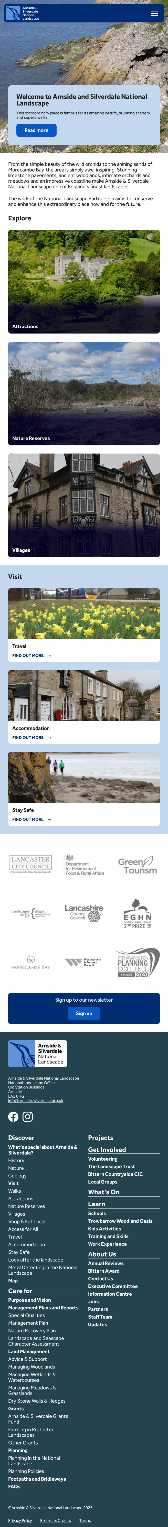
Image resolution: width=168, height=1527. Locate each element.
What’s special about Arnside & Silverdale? (43, 1150)
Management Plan (28, 1323)
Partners (98, 1309)
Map (13, 1280)
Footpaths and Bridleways (37, 1479)
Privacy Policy (20, 1520)
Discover (21, 1138)
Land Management (29, 1351)
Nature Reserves (26, 1206)
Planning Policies (26, 1471)
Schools (97, 1213)
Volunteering (103, 1159)
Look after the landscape (35, 1260)
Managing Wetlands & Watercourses (32, 1377)
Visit (13, 1183)
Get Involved (107, 1150)
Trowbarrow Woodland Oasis (120, 1221)
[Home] (22, 19)
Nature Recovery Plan (32, 1330)
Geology (17, 1175)
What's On (104, 1192)
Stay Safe (19, 1252)
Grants (16, 1408)
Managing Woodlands (31, 1367)
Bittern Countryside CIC (115, 1174)
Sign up (84, 1013)
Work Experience (107, 1244)
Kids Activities (104, 1228)
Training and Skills (108, 1236)
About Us (102, 1254)
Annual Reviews (106, 1263)
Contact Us (100, 1278)
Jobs (93, 1301)
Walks (14, 1191)
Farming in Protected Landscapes (31, 1432)
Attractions (20, 1198)
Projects (100, 1138)
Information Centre (110, 1294)
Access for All (23, 1229)
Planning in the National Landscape (34, 1460)
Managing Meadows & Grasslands (32, 1390)
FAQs (14, 1486)
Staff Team (100, 1317)
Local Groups (103, 1182)
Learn (96, 1204)
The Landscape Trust (111, 1166)
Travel (15, 1237)
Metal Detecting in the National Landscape (42, 1270)
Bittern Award (104, 1271)
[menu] (152, 13)
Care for (20, 1291)
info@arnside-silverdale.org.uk (35, 1100)
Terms (85, 1520)
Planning (18, 1450)
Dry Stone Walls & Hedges (37, 1401)
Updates (97, 1324)
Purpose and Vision (29, 1300)
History (16, 1160)
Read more (36, 130)
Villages (16, 1214)
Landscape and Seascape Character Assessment (36, 1341)
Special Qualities (27, 1315)
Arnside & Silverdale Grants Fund (38, 1419)
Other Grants (23, 1442)
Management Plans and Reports (43, 1307)
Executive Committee (113, 1286)
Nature (16, 1168)
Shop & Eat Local (26, 1221)
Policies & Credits (55, 1520)
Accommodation (27, 1244)
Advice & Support (27, 1359)
